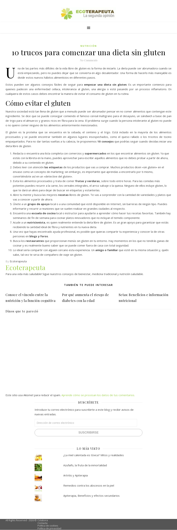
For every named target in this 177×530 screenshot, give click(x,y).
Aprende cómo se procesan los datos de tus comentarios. (98, 395)
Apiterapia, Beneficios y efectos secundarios (91, 495)
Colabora (43, 520)
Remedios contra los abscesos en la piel (88, 485)
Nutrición (88, 45)
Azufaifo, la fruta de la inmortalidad (85, 465)
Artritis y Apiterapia (75, 475)
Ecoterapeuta (18, 261)
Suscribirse (88, 432)
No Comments (88, 60)
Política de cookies (48, 525)
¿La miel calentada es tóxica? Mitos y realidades (93, 455)
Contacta (42, 523)
